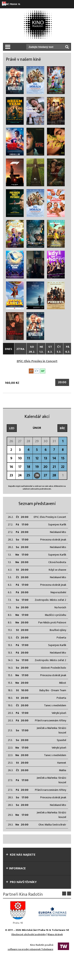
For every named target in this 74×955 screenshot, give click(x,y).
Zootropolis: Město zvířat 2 (50, 600)
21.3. (10, 730)
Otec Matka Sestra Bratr (52, 824)
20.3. (10, 713)
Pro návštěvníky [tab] (21, 882)
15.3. (10, 675)
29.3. (10, 815)
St (50, 349)
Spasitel (61, 740)
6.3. (10, 585)
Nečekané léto (58, 532)
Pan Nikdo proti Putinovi (52, 622)
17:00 (25, 524)
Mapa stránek (55, 934)
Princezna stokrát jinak (53, 539)
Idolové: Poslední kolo (53, 667)
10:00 (24, 690)
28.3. (10, 797)
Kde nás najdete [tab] (20, 854)
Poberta (61, 637)
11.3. (10, 630)
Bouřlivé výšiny (58, 630)
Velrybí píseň (59, 713)
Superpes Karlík (57, 524)
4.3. (10, 569)
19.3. (10, 705)
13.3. (10, 645)
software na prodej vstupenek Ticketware (30, 949)
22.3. (10, 747)
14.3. (10, 660)
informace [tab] (16, 868)
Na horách (60, 607)
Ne (41, 349)
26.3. (10, 770)
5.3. (10, 577)
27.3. (10, 780)
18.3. (10, 690)
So (32, 349)
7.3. (9, 600)
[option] (20, 912)
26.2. (10, 517)
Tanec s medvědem (55, 705)
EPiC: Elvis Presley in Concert (37, 361)
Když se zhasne (57, 569)
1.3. (9, 554)
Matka (62, 770)
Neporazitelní (58, 592)
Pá (67, 349)
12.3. (10, 637)
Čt (59, 349)
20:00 (62, 382)
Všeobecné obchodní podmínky (28, 934)
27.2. (10, 524)
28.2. (10, 539)
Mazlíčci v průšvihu (55, 615)
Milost (62, 682)
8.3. (10, 615)
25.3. (10, 762)
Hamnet (61, 762)
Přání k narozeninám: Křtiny (50, 720)
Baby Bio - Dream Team (52, 690)
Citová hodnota (57, 562)
